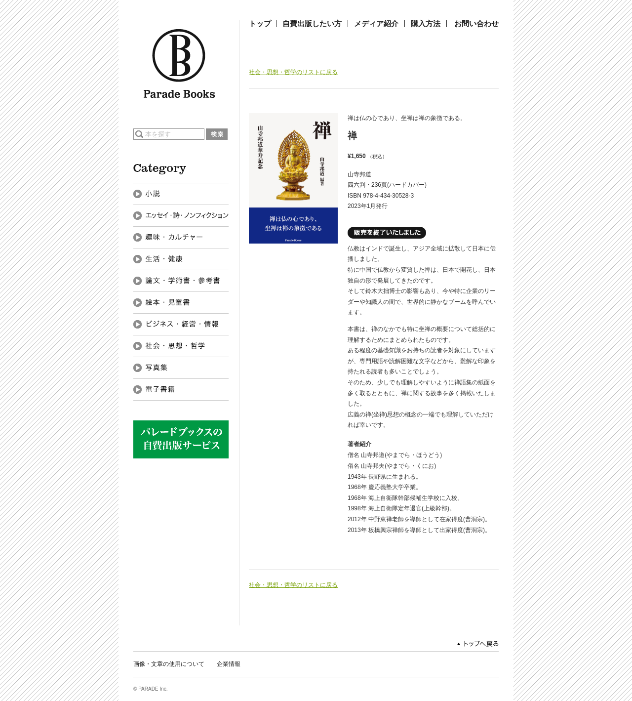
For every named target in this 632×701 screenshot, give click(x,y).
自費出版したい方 (312, 23)
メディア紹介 (376, 23)
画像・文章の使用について (168, 663)
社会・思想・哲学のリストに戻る (293, 72)
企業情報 (228, 663)
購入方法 (425, 23)
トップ (260, 23)
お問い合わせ (476, 23)
